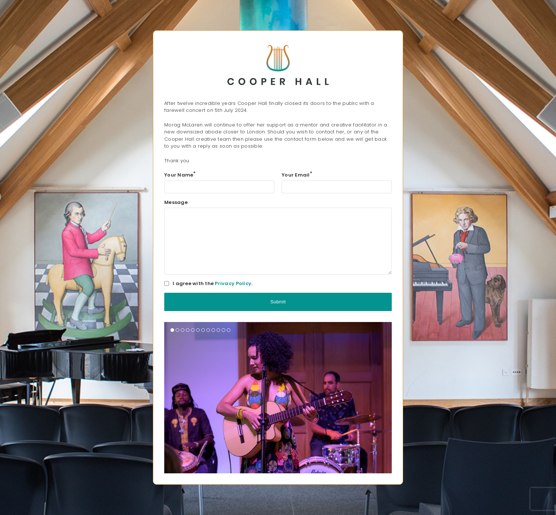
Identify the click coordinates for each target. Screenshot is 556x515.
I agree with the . (212, 283)
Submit (278, 301)
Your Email (297, 174)
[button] (172, 330)
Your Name (180, 174)
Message (176, 202)
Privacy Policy (233, 283)
